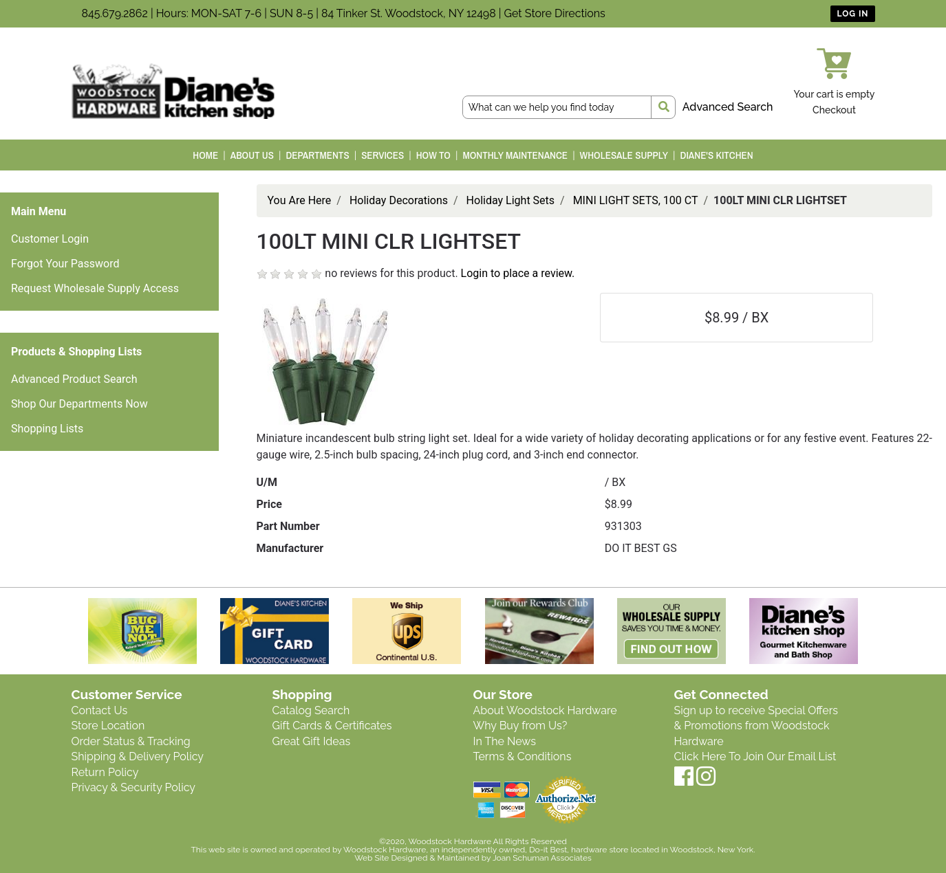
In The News (504, 741)
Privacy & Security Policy (133, 787)
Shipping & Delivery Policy (138, 756)
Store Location (108, 725)
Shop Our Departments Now (79, 403)
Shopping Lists (47, 428)
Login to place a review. (518, 273)
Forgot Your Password (65, 263)
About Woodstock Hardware (545, 710)
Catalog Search (311, 710)
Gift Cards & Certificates (332, 725)
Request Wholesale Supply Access (95, 288)
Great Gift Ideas (311, 741)
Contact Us (100, 710)
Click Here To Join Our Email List (755, 756)
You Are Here (300, 200)
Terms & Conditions (522, 756)
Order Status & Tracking (131, 741)
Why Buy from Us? (520, 725)
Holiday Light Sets (510, 200)
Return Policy (105, 772)
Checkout (834, 109)
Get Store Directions (554, 13)
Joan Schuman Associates (542, 858)
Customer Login (50, 238)
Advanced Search (727, 106)
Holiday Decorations (399, 200)
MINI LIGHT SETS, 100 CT (635, 200)
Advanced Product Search (74, 379)
